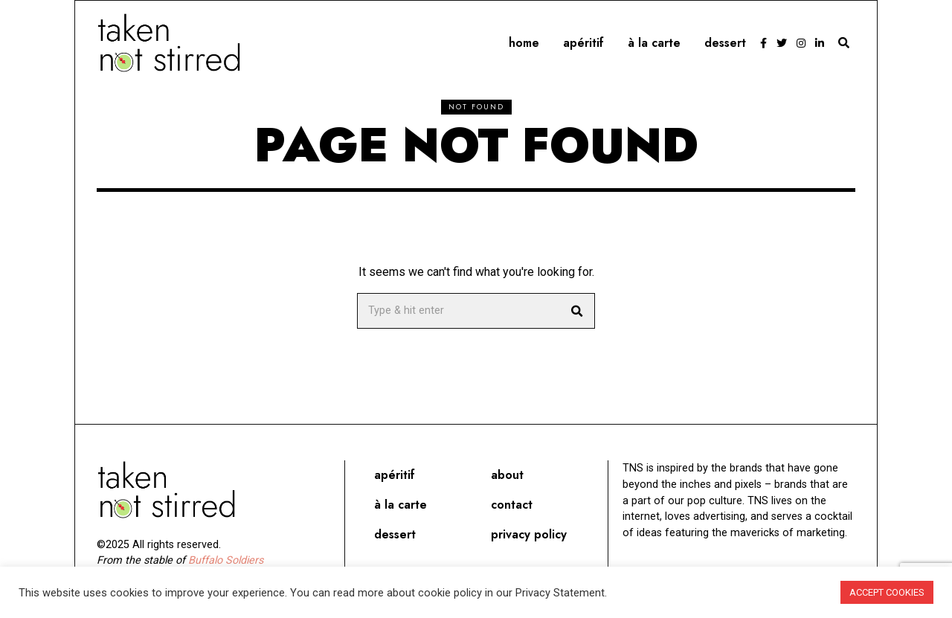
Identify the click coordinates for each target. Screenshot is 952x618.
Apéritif (583, 42)
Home (524, 42)
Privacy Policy (529, 534)
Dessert (725, 42)
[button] (577, 311)
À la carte (654, 42)
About (507, 474)
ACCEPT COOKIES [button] (886, 592)
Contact (512, 504)
